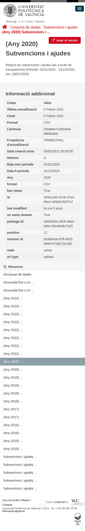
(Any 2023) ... (12, 314)
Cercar (29, 21)
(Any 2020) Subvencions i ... (26, 32)
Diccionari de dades (17, 274)
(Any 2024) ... (12, 298)
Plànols (25, 500)
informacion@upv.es (13, 511)
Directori (40, 21)
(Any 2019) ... (12, 377)
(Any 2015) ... (12, 441)
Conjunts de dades (25, 27)
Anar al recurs (65, 40)
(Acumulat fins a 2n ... (18, 282)
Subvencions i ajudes (61, 27)
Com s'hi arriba (10, 500)
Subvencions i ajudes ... (20, 457)
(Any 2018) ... (12, 393)
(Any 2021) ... (12, 346)
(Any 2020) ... (12, 361)
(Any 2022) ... (12, 330)
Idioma (11, 21)
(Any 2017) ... (12, 409)
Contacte (7, 504)
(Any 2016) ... (12, 425)
